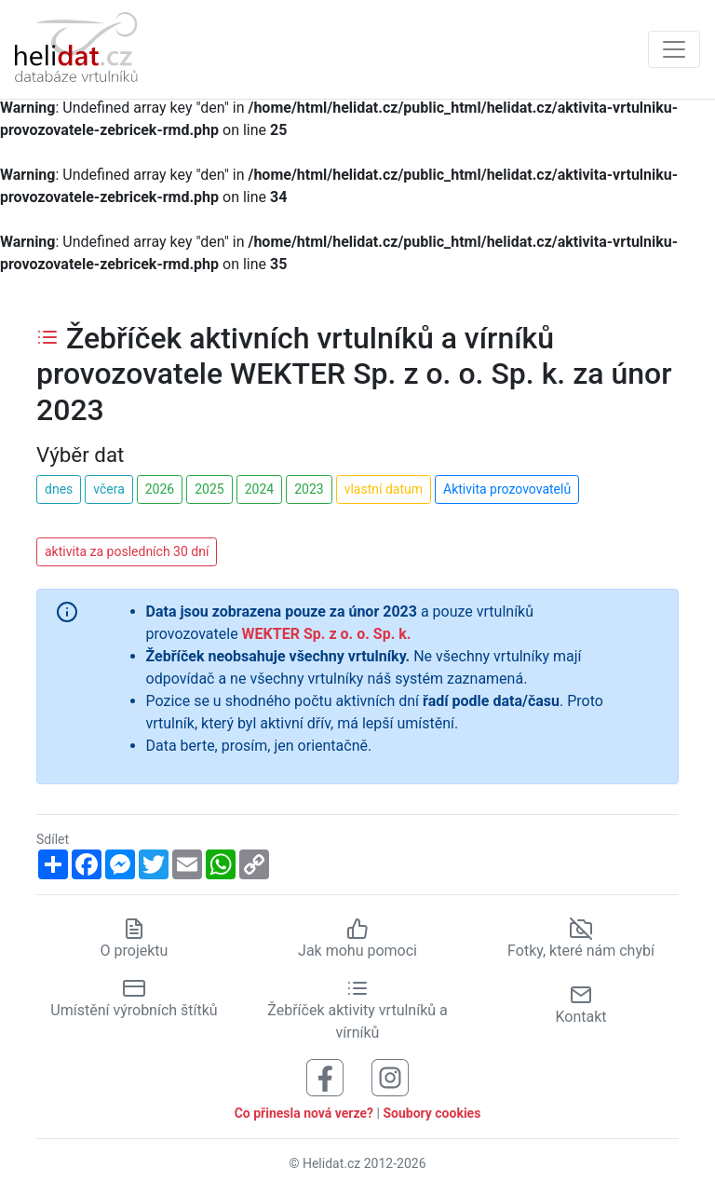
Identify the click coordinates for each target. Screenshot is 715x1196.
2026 (159, 489)
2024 (259, 489)
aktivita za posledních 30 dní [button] (127, 551)
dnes (59, 489)
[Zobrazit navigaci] (674, 49)
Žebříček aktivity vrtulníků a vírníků (357, 1009)
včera (109, 489)
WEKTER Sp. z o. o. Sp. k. (326, 634)
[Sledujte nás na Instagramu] (390, 1076)
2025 (209, 489)
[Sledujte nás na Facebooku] (325, 1076)
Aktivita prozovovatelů (507, 489)
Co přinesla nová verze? (304, 1113)
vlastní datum (383, 489)
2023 (308, 489)
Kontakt (580, 1005)
